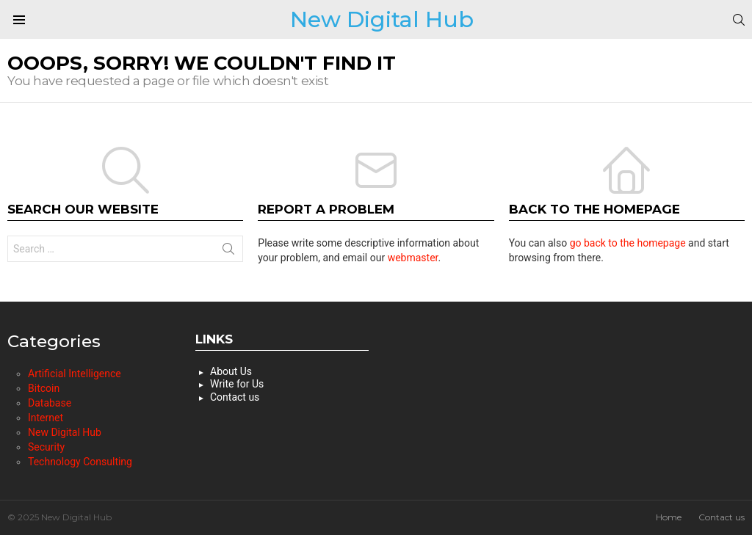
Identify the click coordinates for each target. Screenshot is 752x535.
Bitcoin (43, 388)
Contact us (234, 397)
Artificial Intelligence (74, 373)
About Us (231, 371)
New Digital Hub (382, 19)
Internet (45, 417)
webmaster (413, 257)
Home (669, 517)
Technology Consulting (80, 461)
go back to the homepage (628, 243)
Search (228, 252)
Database (49, 403)
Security (46, 447)
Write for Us (237, 384)
